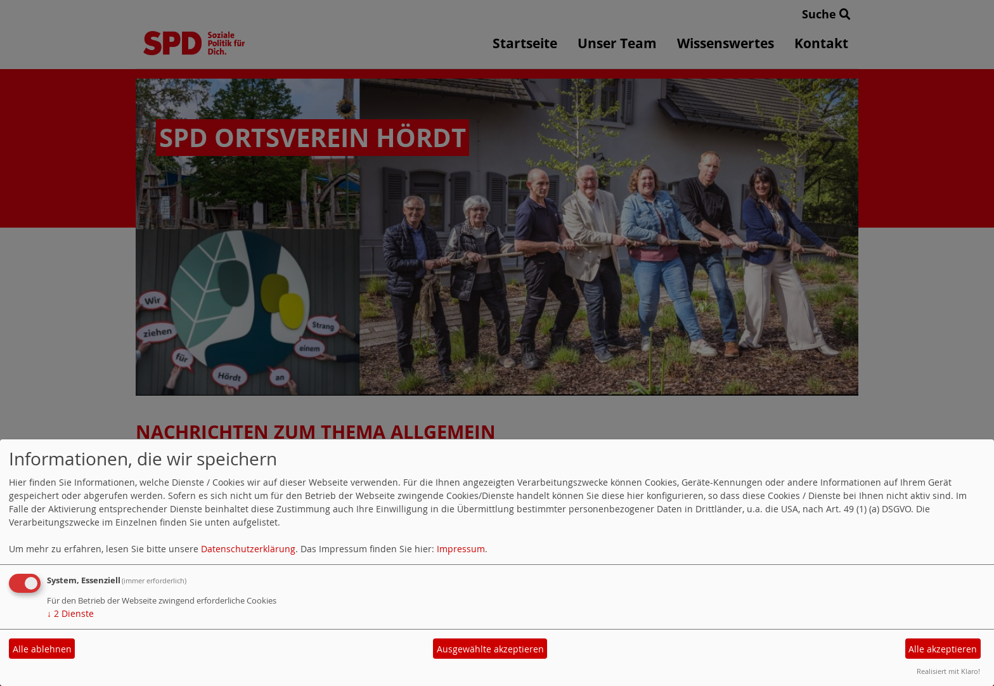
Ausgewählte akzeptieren (490, 649)
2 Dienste (70, 613)
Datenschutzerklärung (248, 549)
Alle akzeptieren (942, 649)
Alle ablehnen (42, 649)
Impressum (461, 549)
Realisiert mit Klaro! (948, 671)
